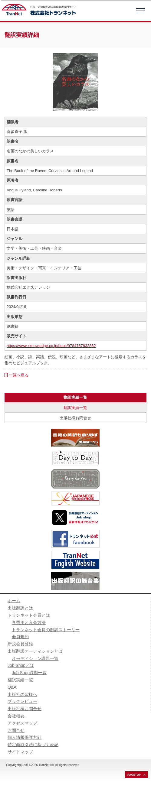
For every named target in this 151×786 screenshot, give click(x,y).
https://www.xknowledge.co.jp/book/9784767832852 (51, 345)
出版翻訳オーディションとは (35, 651)
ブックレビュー (22, 701)
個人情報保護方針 (24, 737)
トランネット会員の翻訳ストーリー (46, 629)
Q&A (12, 687)
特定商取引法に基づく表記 (33, 744)
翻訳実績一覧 (75, 407)
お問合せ (16, 730)
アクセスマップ (22, 723)
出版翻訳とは (20, 608)
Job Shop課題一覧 (29, 672)
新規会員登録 (20, 643)
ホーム (14, 600)
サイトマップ (20, 751)
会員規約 (20, 636)
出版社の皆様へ (22, 694)
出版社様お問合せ (75, 418)
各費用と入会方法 (29, 622)
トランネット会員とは (29, 615)
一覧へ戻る (18, 375)
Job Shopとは (21, 665)
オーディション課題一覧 (35, 658)
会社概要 (16, 715)
